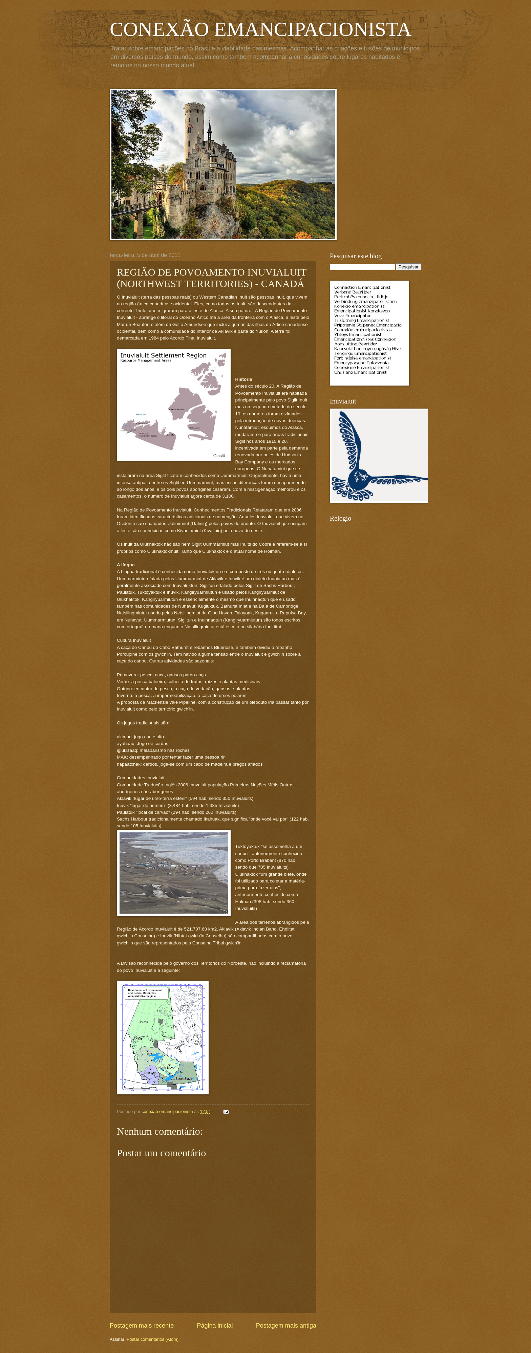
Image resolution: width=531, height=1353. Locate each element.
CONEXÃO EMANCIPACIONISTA (260, 29)
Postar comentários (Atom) (152, 1339)
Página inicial (215, 1325)
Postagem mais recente (142, 1325)
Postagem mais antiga (286, 1325)
